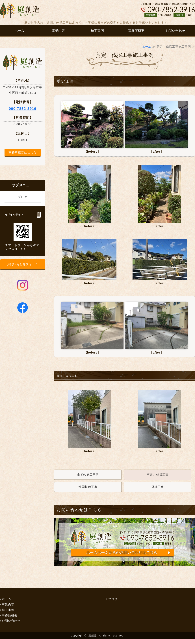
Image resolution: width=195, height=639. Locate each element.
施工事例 (97, 31)
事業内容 (58, 31)
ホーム (19, 31)
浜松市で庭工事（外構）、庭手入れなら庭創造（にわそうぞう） (19, 12)
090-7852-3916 (22, 109)
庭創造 (92, 635)
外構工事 (157, 486)
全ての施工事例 (88, 474)
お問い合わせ (175, 31)
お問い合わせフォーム (22, 264)
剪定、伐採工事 (158, 474)
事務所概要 (136, 31)
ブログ (22, 197)
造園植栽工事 (88, 486)
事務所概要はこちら (22, 152)
